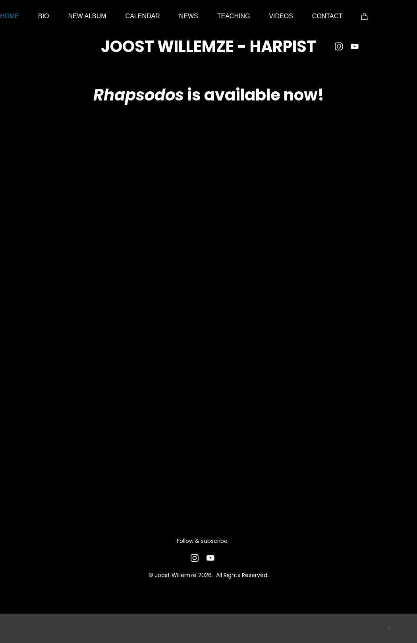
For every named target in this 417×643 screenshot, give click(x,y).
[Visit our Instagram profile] (339, 46)
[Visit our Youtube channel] (355, 46)
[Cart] (364, 16)
